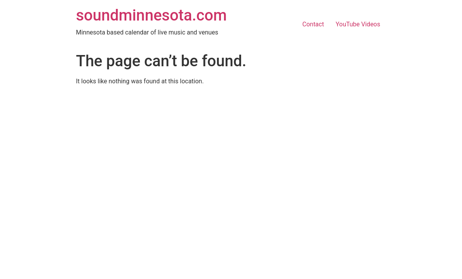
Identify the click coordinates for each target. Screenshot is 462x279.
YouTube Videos (358, 24)
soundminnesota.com (151, 15)
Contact (313, 24)
